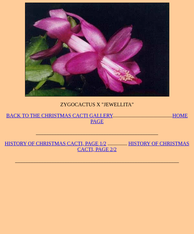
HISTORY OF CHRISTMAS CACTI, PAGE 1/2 (55, 143)
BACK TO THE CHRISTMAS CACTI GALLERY (59, 115)
